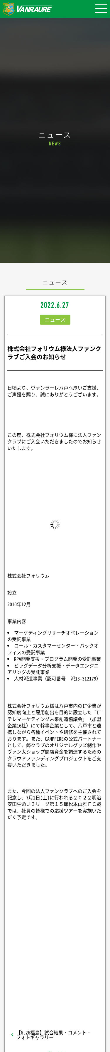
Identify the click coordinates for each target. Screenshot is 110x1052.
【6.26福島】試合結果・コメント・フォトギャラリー (53, 1035)
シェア (55, 910)
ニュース (55, 319)
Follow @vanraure (55, 964)
